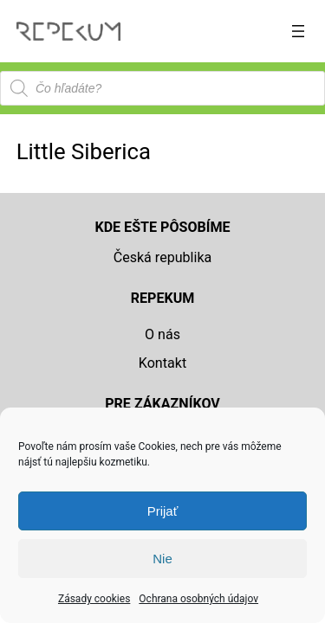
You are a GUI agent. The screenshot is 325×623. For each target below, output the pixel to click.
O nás (162, 334)
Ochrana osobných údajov (198, 599)
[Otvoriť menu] (298, 31)
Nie (162, 558)
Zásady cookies (94, 599)
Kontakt (162, 363)
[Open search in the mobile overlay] (162, 88)
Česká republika (163, 257)
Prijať (163, 511)
